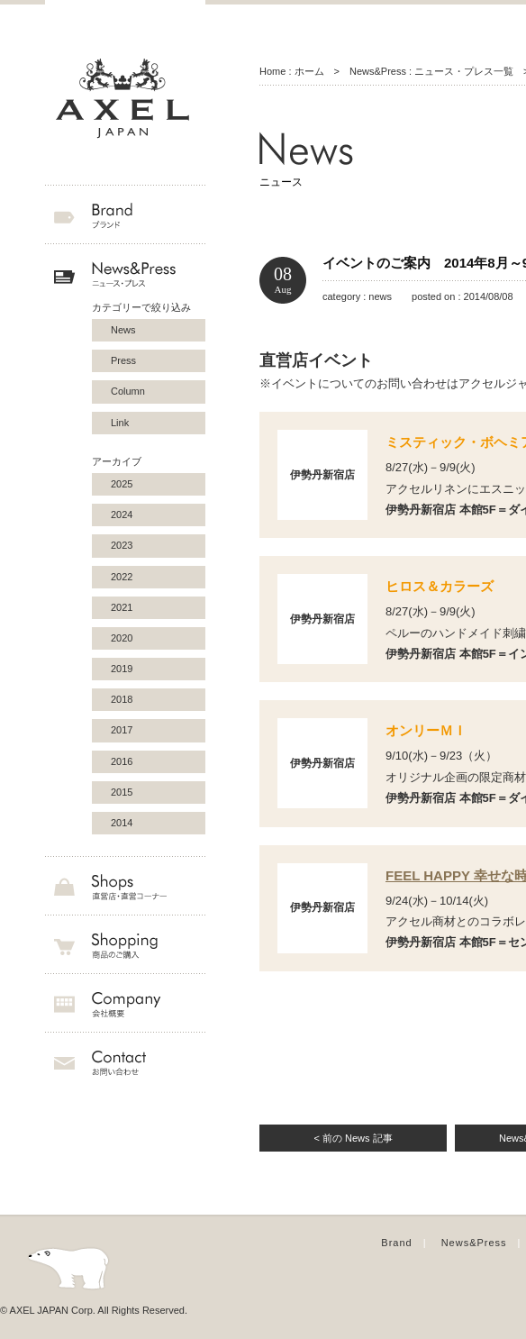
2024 (121, 514)
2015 (121, 792)
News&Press (474, 1242)
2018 (121, 699)
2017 (121, 729)
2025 (121, 483)
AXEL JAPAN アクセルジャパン (125, 99)
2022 (121, 576)
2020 (121, 638)
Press (123, 360)
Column (128, 391)
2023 (121, 545)
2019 (121, 668)
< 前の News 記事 (352, 1138)
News (123, 329)
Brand (396, 1242)
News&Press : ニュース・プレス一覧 (431, 71)
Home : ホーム (291, 71)
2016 (121, 761)
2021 (121, 607)
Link (120, 422)
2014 (121, 822)
